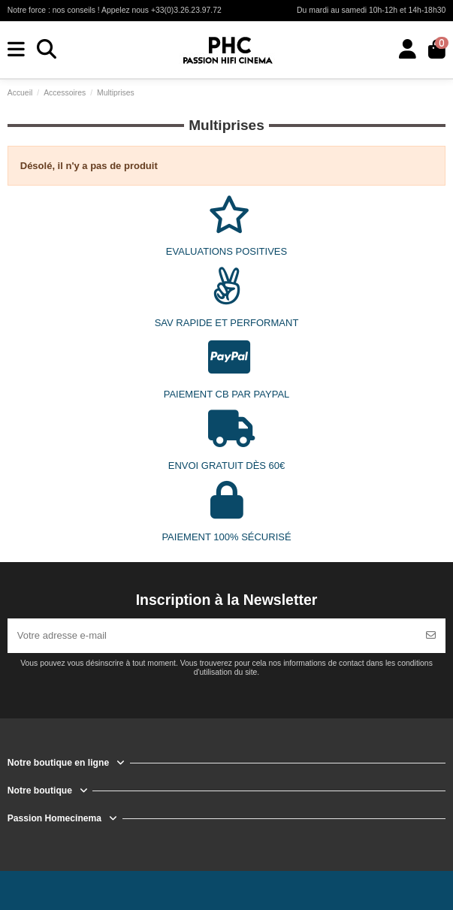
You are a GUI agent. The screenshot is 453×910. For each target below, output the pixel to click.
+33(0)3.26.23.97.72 (186, 10)
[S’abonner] (430, 635)
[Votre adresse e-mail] (213, 635)
